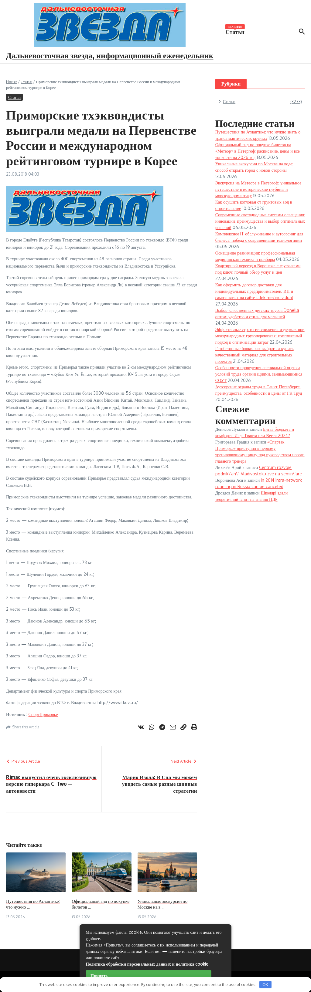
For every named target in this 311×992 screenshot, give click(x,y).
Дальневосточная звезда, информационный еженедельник (110, 55)
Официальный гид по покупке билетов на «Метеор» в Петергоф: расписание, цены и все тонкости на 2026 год (257, 151)
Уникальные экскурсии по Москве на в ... (163, 904)
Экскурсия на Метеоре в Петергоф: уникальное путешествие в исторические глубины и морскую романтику (258, 189)
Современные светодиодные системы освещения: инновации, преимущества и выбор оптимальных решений (260, 221)
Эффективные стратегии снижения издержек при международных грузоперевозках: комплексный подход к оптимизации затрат (260, 336)
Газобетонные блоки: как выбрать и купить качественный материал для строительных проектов (254, 355)
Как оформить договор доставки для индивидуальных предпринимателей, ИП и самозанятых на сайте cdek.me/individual (254, 291)
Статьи (235, 31)
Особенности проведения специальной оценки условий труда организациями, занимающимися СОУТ (258, 374)
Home (11, 81)
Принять (99, 975)
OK (265, 984)
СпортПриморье (43, 714)
